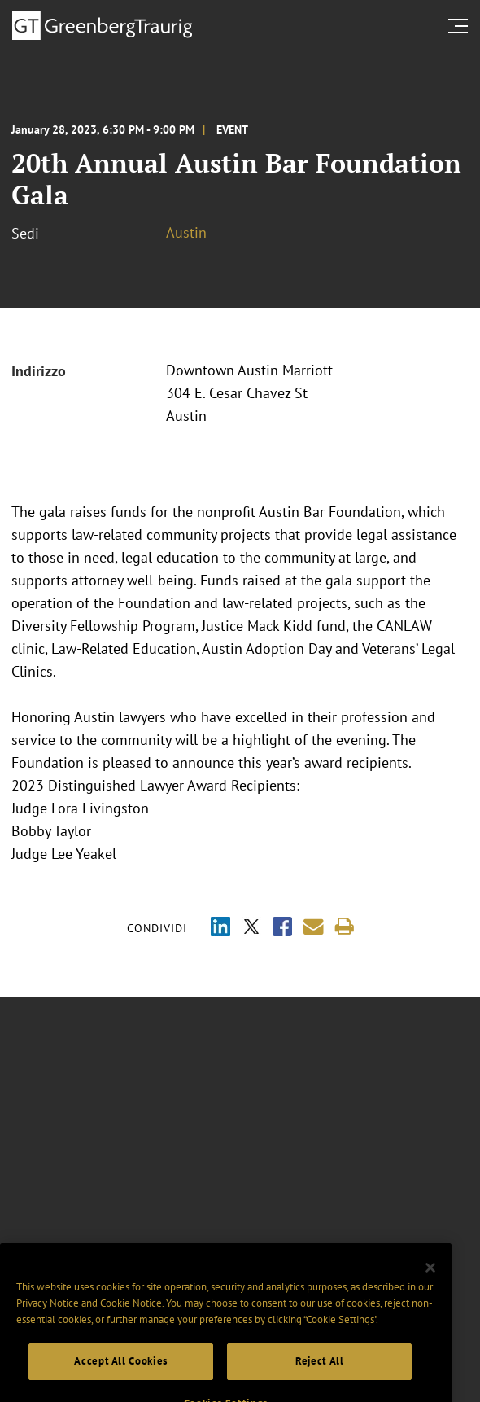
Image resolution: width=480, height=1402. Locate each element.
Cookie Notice (131, 1316)
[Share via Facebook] (282, 928)
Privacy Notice (47, 1316)
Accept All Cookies (121, 1375)
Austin (186, 232)
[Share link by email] (313, 927)
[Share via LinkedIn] (220, 928)
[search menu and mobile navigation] (461, 26)
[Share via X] (251, 928)
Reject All (319, 1375)
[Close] (430, 1281)
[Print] (344, 927)
